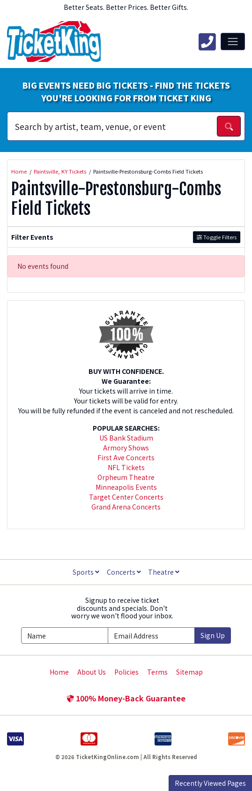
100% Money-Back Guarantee (126, 698)
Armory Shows (126, 447)
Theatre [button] (163, 572)
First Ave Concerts (126, 457)
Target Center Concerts (126, 497)
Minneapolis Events (126, 487)
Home (59, 672)
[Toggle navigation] (233, 41)
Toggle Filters (217, 237)
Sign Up (212, 635)
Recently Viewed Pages (210, 783)
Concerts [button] (124, 572)
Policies (126, 672)
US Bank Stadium (126, 437)
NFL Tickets (126, 467)
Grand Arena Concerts (126, 506)
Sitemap (189, 672)
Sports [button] (86, 572)
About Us (91, 672)
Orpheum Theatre (126, 477)
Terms (157, 672)
